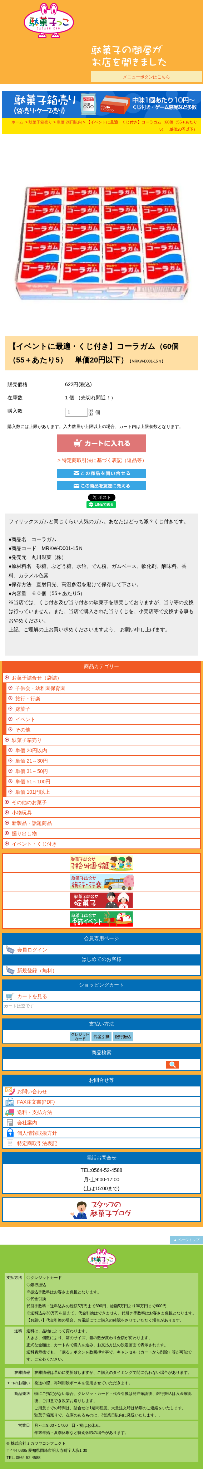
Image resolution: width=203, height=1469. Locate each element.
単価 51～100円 (33, 781)
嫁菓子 (22, 709)
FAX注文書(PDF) (36, 1102)
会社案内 (27, 1122)
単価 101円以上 (32, 792)
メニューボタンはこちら (146, 76)
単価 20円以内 (69, 122)
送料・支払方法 (34, 1112)
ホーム (17, 122)
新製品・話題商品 (32, 823)
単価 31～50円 (31, 771)
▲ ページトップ (186, 1240)
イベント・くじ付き (34, 844)
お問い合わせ (32, 1091)
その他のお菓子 (29, 802)
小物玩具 (22, 813)
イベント (25, 719)
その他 (22, 730)
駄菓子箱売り (40, 122)
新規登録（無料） (37, 970)
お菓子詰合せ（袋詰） (37, 678)
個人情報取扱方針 (37, 1133)
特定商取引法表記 (37, 1143)
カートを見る (32, 996)
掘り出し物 (24, 833)
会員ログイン (32, 950)
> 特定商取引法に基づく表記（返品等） (101, 460)
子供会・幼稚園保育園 (40, 688)
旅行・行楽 (27, 698)
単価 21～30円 (31, 761)
